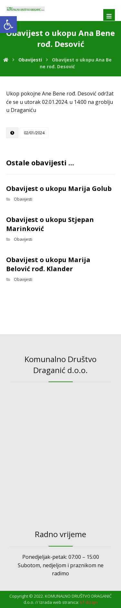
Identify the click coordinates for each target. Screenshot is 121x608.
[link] (8, 24)
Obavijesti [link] (23, 199)
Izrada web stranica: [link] (59, 602)
